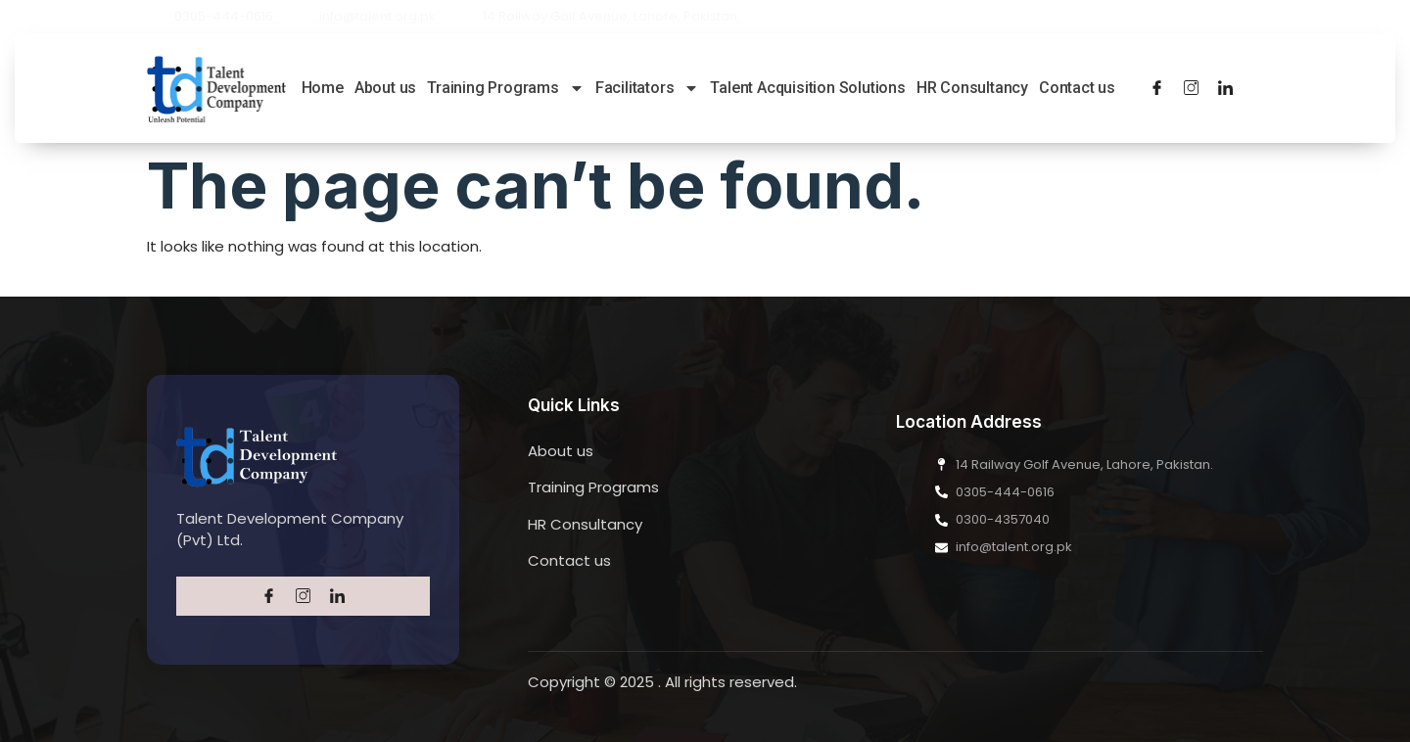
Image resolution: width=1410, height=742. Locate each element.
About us (385, 87)
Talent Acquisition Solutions (807, 87)
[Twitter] (1191, 88)
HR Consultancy (972, 87)
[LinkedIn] (1225, 88)
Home (323, 87)
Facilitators (647, 87)
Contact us (1077, 87)
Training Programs (506, 87)
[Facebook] (1157, 88)
